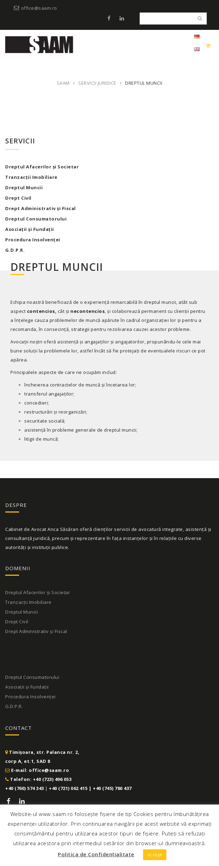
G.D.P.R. (15, 250)
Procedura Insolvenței (32, 239)
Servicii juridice (97, 83)
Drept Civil (18, 198)
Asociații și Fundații (29, 229)
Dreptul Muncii (24, 187)
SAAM (63, 83)
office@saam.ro (39, 8)
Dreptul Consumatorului (36, 219)
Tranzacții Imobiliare (31, 177)
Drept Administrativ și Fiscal (40, 208)
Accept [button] (154, 854)
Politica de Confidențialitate (96, 854)
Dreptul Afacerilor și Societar (37, 592)
